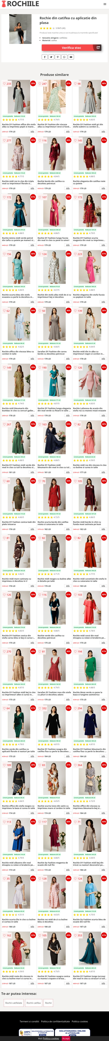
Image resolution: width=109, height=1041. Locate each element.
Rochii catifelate (13, 1002)
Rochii (48, 1002)
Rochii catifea (34, 1002)
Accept (66, 1038)
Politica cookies (80, 1021)
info (32, 131)
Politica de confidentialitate (55, 1021)
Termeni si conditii (29, 1021)
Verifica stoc (81, 47)
